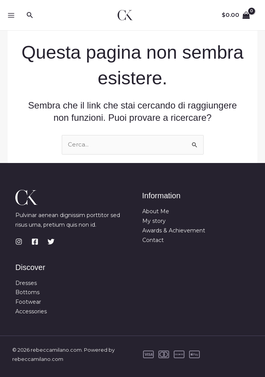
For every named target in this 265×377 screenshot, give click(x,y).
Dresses (26, 283)
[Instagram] (18, 241)
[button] (29, 15)
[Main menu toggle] (11, 15)
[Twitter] (51, 241)
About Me (155, 211)
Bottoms (27, 292)
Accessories (31, 311)
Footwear (28, 301)
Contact (153, 240)
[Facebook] (34, 241)
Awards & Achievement (173, 230)
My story (154, 220)
